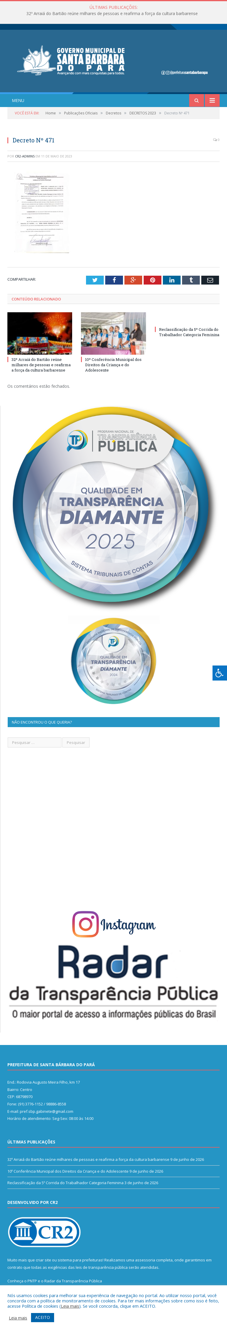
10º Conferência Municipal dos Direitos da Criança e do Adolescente (113, 365)
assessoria (145, 1260)
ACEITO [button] (42, 1317)
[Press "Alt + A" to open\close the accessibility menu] (220, 673)
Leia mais (70, 1306)
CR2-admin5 (25, 156)
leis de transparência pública (102, 1267)
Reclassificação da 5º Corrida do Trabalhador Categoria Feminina (189, 332)
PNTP (32, 1281)
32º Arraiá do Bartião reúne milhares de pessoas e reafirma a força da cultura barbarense (112, 13)
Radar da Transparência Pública (73, 1281)
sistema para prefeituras (80, 1260)
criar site (43, 1260)
